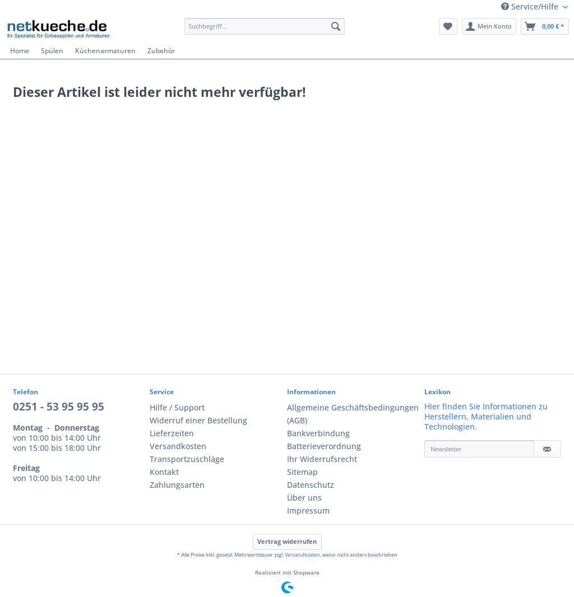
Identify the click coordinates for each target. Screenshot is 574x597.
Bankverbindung (318, 433)
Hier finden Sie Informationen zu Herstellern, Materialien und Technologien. (486, 417)
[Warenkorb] (545, 26)
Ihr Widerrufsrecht (322, 459)
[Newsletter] (479, 449)
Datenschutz (310, 485)
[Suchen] (336, 26)
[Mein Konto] (489, 26)
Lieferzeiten (172, 433)
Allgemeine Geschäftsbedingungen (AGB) (353, 414)
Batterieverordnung (324, 446)
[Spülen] (52, 51)
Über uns (304, 498)
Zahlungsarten (177, 485)
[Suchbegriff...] (264, 26)
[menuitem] (264, 31)
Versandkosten (178, 446)
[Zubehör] (161, 51)
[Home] (19, 51)
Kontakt (164, 472)
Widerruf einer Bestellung (198, 421)
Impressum (308, 511)
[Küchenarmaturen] (106, 51)
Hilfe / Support (177, 408)
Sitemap (302, 472)
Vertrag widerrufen (287, 541)
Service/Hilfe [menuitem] (531, 7)
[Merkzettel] (448, 26)
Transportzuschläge (187, 459)
